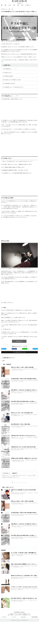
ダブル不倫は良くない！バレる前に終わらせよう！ (13, 87)
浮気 (4, 360)
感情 (18, 5)
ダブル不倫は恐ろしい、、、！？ (9, 68)
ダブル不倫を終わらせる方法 (9, 83)
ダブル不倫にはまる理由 (8, 76)
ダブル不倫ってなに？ (7, 72)
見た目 (10, 5)
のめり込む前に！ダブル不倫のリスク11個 (11, 79)
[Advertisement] (19, 109)
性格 (14, 5)
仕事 (22, 5)
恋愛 (5, 5)
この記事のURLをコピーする (19, 352)
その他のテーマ (28, 5)
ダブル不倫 (3, 59)
